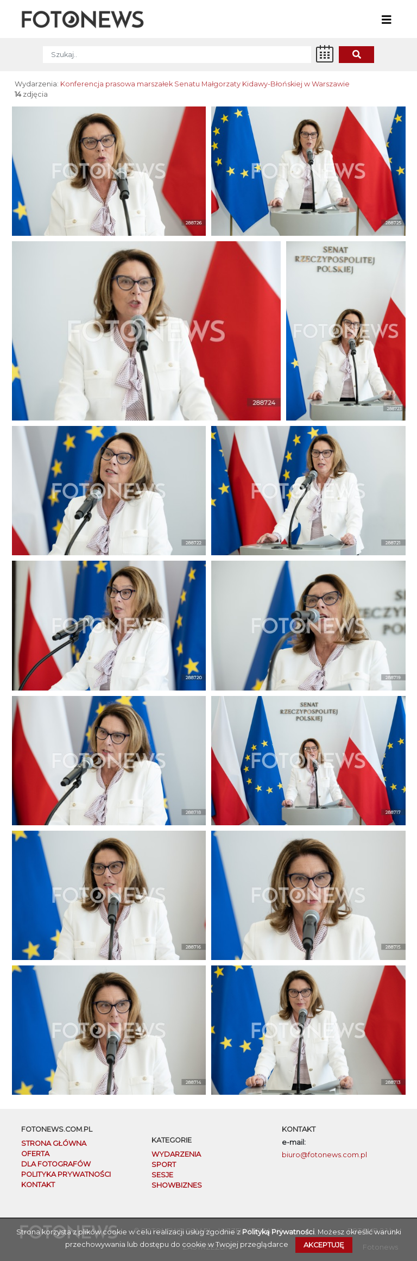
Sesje (162, 1175)
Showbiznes (176, 1185)
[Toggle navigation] (387, 19)
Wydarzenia (176, 1154)
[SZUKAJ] (177, 54)
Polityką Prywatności (278, 1232)
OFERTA (35, 1154)
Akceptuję (324, 1245)
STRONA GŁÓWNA (53, 1143)
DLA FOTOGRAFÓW (56, 1164)
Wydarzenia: (37, 84)
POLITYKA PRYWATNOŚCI (66, 1174)
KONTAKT (38, 1185)
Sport (163, 1164)
